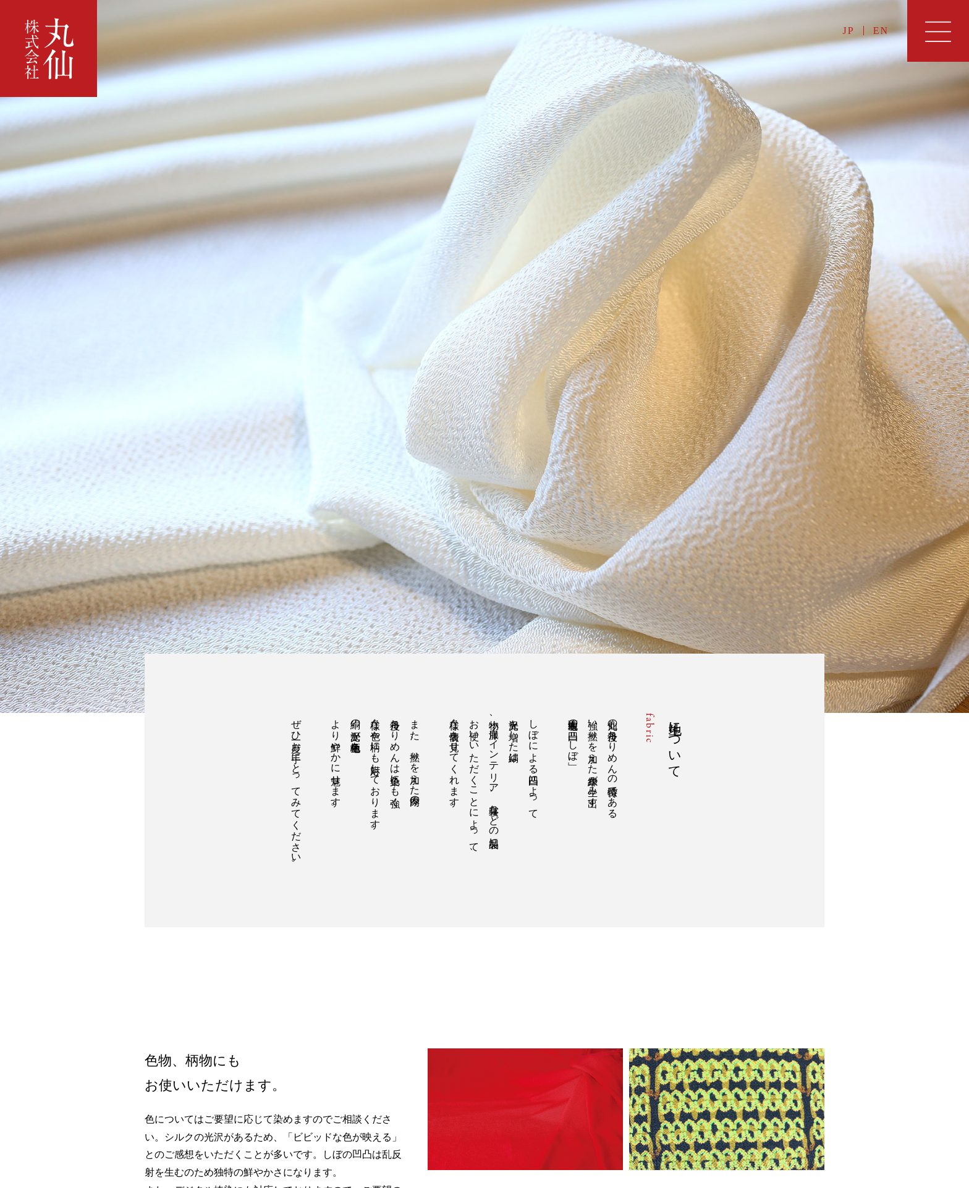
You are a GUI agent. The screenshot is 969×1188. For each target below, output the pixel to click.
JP (849, 30)
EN (881, 30)
